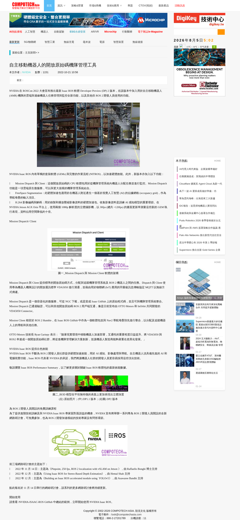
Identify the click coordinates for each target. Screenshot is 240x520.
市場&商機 (95, 5)
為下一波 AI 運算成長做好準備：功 (197, 191)
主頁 (27, 52)
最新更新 (14, 41)
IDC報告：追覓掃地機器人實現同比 (198, 205)
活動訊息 (180, 5)
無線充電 (69, 41)
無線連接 (137, 41)
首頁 (49, 5)
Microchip (110, 31)
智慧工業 (50, 41)
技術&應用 (114, 5)
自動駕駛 (59, 31)
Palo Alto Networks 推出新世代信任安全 (200, 235)
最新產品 (164, 5)
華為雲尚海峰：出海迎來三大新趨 (197, 198)
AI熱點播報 (15, 31)
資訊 (61, 5)
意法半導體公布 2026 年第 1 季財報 (198, 242)
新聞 (32, 52)
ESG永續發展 (78, 31)
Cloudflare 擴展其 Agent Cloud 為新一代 (200, 183)
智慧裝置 (118, 41)
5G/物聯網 (30, 41)
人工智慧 (30, 31)
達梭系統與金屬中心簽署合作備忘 (197, 213)
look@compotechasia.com (126, 514)
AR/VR (95, 31)
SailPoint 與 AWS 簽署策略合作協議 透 (200, 227)
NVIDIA (26, 72)
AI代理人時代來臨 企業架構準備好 (198, 169)
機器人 (45, 31)
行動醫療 (127, 31)
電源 (102, 41)
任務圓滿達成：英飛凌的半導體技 (197, 176)
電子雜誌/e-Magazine (150, 31)
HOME (218, 161)
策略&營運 (77, 5)
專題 (130, 5)
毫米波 (87, 41)
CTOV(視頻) (146, 5)
